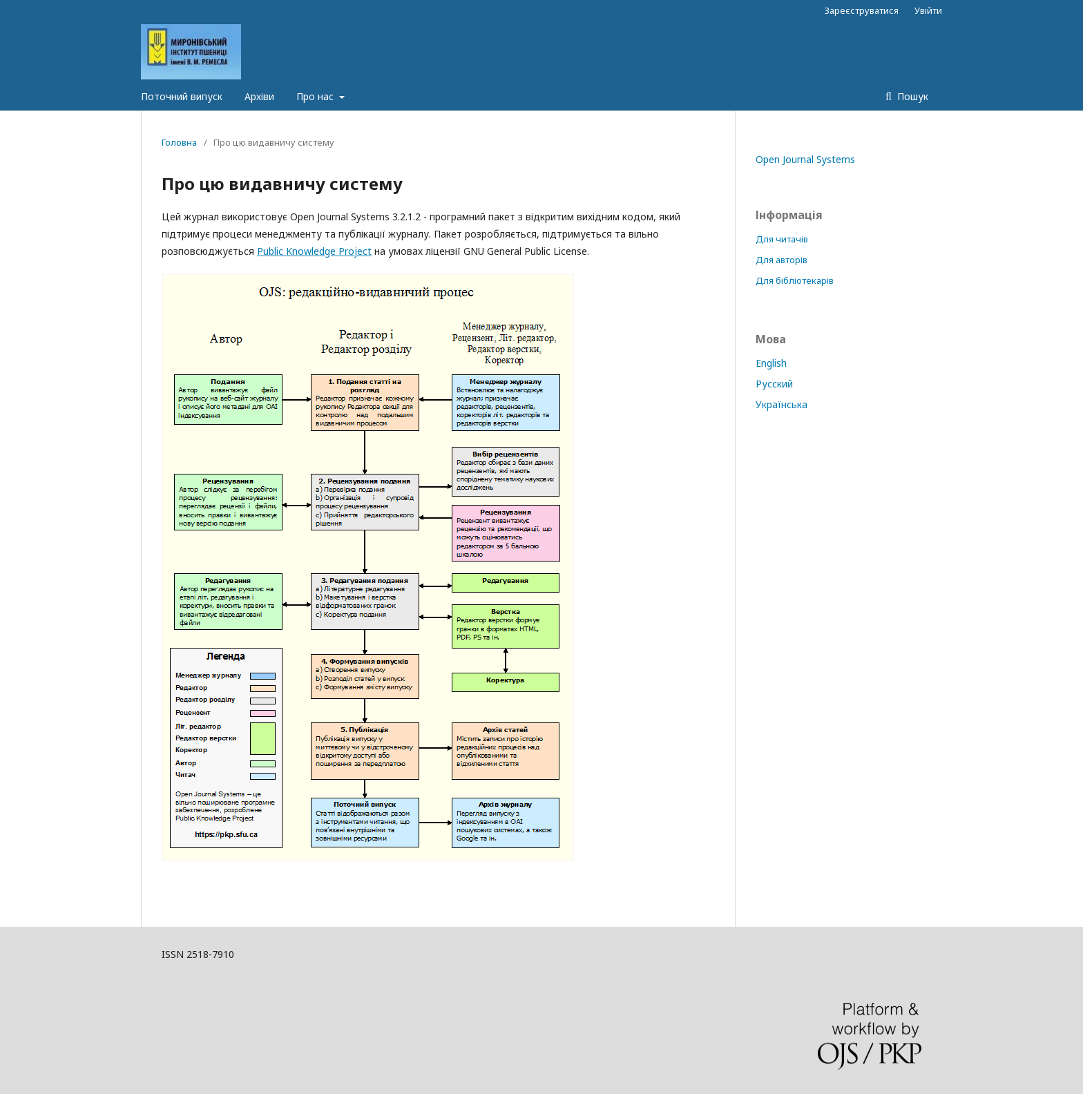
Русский (774, 383)
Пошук (911, 96)
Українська (781, 404)
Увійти (928, 10)
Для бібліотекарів (795, 280)
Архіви (259, 96)
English (771, 363)
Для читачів (782, 239)
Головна (179, 142)
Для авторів (781, 259)
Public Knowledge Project (314, 251)
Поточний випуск (181, 96)
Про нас (316, 96)
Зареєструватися (862, 10)
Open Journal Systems (805, 159)
